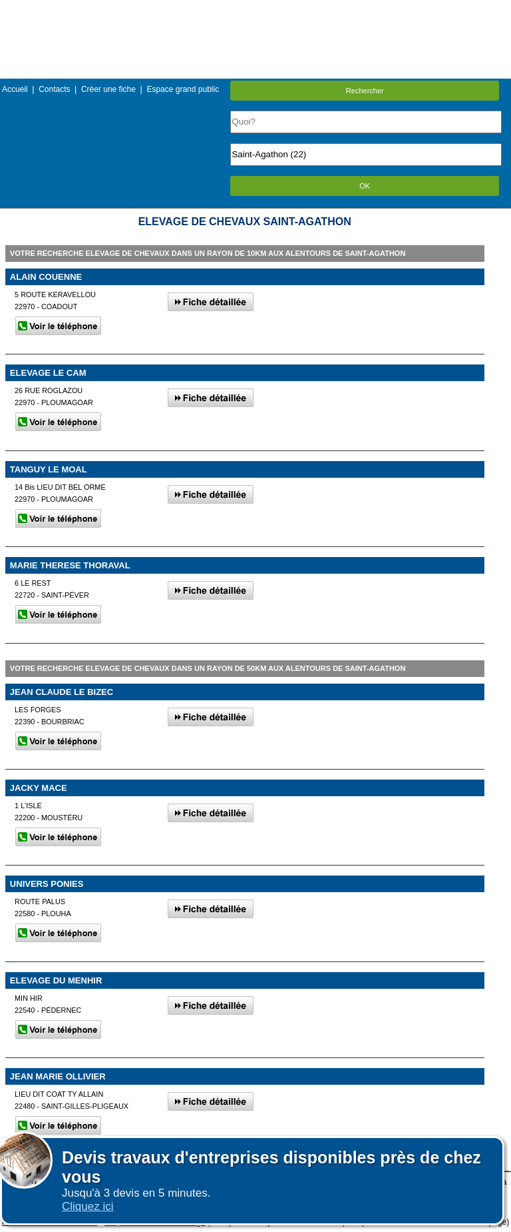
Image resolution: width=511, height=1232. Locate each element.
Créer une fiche (108, 89)
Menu (255, 10)
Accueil (15, 89)
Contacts (54, 89)
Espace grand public (182, 89)
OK (364, 186)
